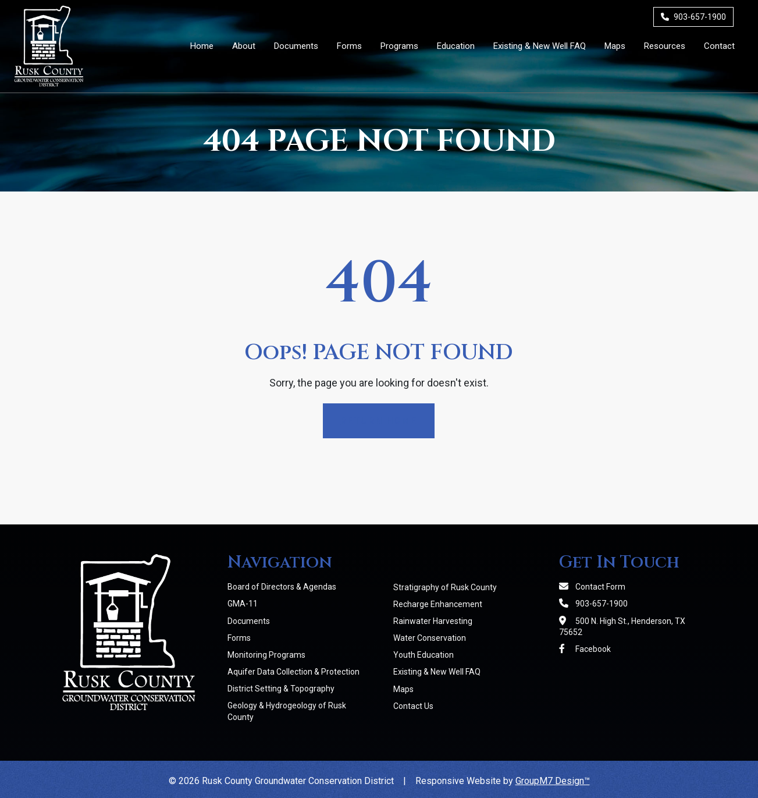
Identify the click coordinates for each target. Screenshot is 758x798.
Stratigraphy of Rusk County (445, 587)
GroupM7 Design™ (552, 780)
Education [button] (456, 46)
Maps (403, 689)
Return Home (378, 420)
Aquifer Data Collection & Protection (293, 671)
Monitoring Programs (266, 654)
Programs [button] (399, 46)
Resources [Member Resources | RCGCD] (664, 46)
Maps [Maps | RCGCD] (614, 46)
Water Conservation (429, 638)
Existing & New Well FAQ (437, 671)
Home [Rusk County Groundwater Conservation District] (201, 46)
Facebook (585, 649)
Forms (239, 638)
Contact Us (413, 706)
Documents (248, 621)
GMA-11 (242, 603)
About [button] (243, 46)
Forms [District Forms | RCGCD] (349, 46)
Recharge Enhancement (437, 604)
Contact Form (592, 586)
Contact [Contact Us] (719, 46)
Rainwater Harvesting (432, 621)
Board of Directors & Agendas (281, 586)
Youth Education (423, 654)
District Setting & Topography (280, 688)
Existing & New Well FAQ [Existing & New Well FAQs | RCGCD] (539, 46)
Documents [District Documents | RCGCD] (296, 46)
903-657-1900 (693, 17)
